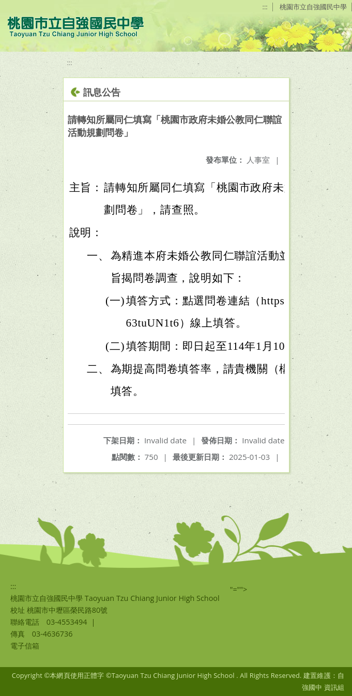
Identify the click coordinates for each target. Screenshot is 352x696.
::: (265, 6)
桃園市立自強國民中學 (313, 6)
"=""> (239, 589)
